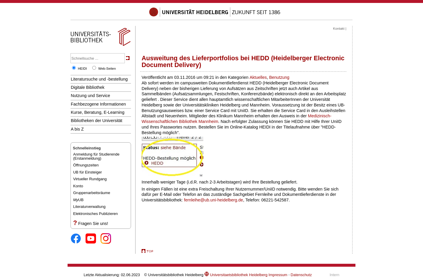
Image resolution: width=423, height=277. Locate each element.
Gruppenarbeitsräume (91, 193)
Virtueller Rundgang (90, 179)
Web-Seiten (107, 68)
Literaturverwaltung (89, 206)
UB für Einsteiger (87, 172)
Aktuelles (258, 77)
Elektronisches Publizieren (95, 213)
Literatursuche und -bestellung (99, 79)
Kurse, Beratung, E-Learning (98, 112)
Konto (78, 186)
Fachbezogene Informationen (98, 104)
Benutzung (279, 77)
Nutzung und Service (90, 95)
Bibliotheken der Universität (96, 120)
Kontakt (339, 28)
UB (78, 200)
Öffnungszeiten (86, 165)
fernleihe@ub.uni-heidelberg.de (213, 200)
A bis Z (77, 129)
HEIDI (82, 68)
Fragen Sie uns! (93, 223)
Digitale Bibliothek (88, 87)
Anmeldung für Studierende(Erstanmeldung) (96, 156)
